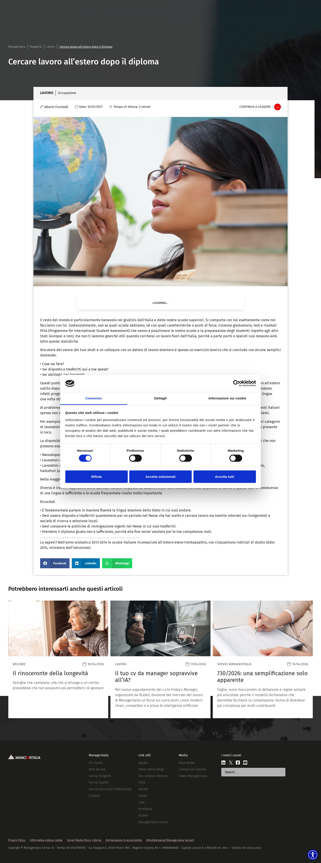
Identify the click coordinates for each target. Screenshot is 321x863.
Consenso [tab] (93, 398)
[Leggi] (58, 659)
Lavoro (50, 46)
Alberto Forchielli (56, 107)
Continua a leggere (255, 107)
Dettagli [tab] (160, 398)
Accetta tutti (224, 476)
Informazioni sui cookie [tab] (227, 398)
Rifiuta (96, 476)
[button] (55, 563)
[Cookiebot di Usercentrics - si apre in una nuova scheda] (236, 383)
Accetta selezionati (160, 476)
